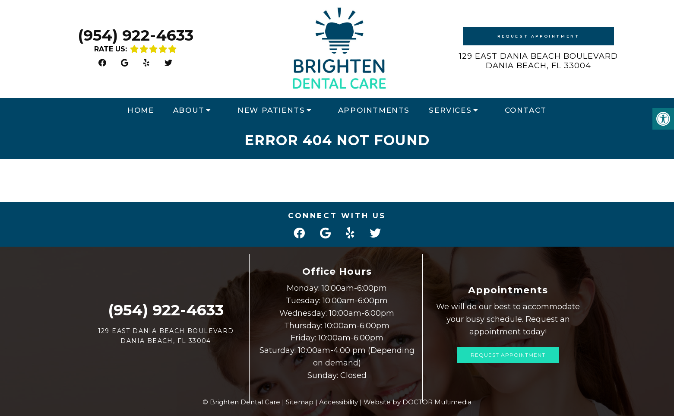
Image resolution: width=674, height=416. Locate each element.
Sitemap (299, 402)
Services (450, 110)
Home (140, 110)
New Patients (271, 110)
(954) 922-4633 (135, 35)
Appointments (374, 110)
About (189, 110)
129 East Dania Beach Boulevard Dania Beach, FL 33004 (538, 60)
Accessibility (338, 402)
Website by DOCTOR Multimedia (417, 402)
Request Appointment (538, 36)
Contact (526, 110)
